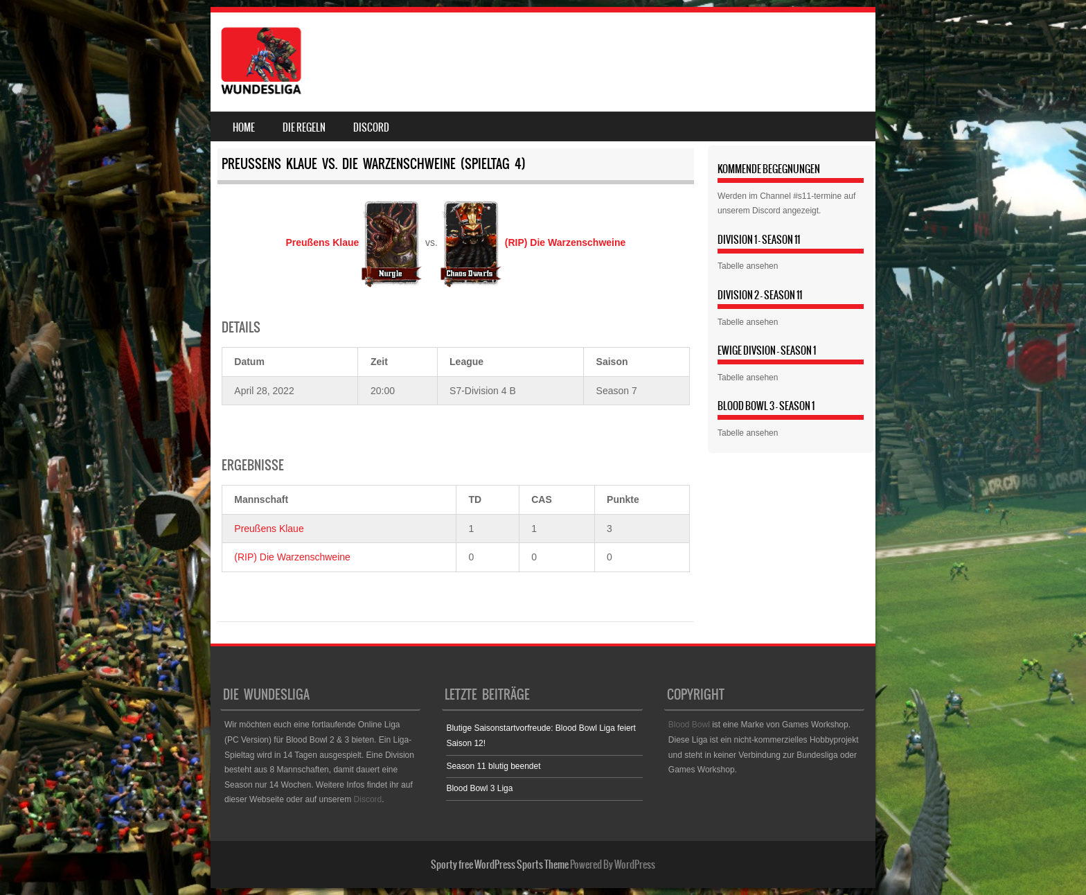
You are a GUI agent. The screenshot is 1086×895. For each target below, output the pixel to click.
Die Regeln (304, 127)
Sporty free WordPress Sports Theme (500, 864)
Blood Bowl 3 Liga (479, 788)
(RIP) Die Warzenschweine (292, 556)
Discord (371, 127)
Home (244, 127)
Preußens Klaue (268, 528)
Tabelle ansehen (748, 266)
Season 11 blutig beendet (493, 766)
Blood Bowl (689, 724)
